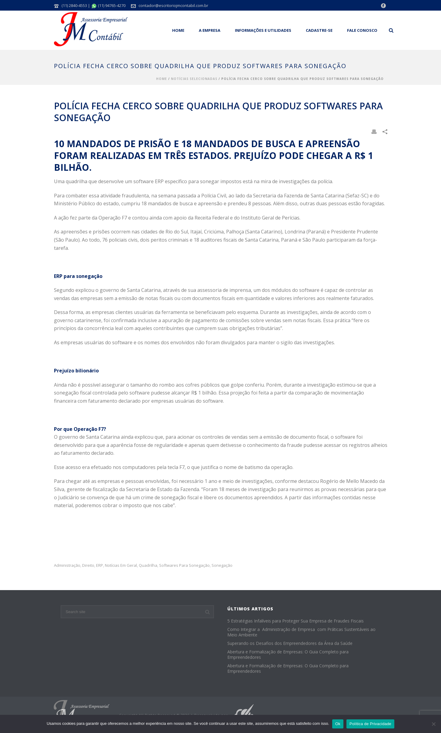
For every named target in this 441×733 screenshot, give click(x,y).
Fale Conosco (362, 30)
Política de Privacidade (370, 723)
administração (67, 565)
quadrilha (148, 565)
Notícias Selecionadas (194, 79)
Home (178, 30)
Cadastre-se (319, 30)
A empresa (209, 30)
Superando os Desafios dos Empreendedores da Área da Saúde (289, 643)
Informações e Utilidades (263, 30)
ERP (99, 565)
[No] (433, 724)
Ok (337, 723)
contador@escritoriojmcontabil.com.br (173, 5)
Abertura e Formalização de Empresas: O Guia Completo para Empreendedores (288, 654)
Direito (88, 565)
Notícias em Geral (121, 565)
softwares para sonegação (184, 565)
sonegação (222, 565)
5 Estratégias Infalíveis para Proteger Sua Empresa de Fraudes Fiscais (295, 621)
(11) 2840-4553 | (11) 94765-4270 (93, 5)
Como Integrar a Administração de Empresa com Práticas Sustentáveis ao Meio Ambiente (301, 632)
